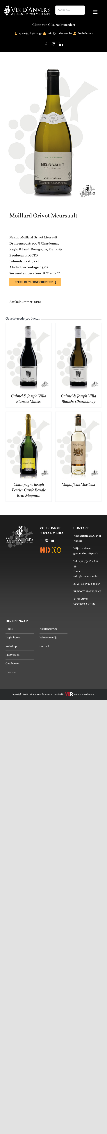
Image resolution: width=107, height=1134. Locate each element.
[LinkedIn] (52, 540)
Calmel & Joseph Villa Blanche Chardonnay (78, 399)
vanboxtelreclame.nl (80, 694)
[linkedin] (61, 44)
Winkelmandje (48, 638)
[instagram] (53, 44)
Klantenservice (48, 629)
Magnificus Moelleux (78, 485)
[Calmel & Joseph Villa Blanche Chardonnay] (78, 326)
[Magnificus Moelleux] (78, 414)
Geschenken (13, 664)
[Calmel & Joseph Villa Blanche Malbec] (28, 326)
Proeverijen (12, 655)
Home (9, 629)
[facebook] (46, 44)
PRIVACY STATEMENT (87, 592)
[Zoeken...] (70, 10)
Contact (44, 646)
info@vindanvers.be (85, 576)
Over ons (11, 672)
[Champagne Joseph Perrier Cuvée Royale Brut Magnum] (28, 414)
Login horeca (13, 638)
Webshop (11, 646)
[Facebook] (41, 540)
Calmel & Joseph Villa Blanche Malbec (28, 399)
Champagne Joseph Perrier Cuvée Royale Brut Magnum (29, 490)
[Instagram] (46, 540)
